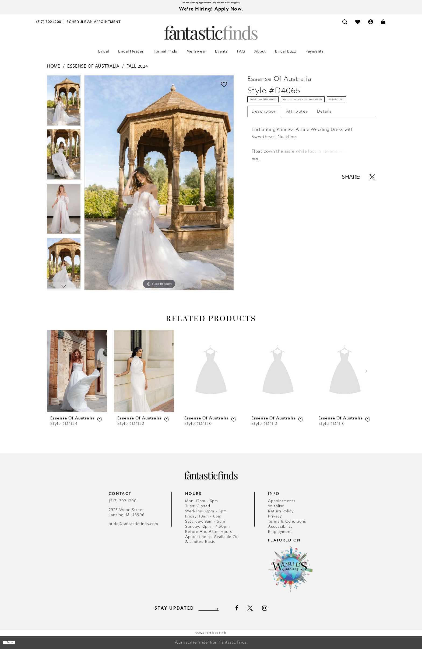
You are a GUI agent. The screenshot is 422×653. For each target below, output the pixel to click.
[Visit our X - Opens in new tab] (261, 612)
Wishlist (276, 510)
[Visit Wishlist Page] (357, 26)
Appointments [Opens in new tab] (282, 505)
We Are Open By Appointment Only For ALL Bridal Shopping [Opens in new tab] (211, 4)
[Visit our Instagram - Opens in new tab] (275, 612)
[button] (370, 26)
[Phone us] (49, 26)
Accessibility (280, 531)
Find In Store (267, 140)
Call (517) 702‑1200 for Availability (290, 124)
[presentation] (77, 375)
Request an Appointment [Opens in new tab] (280, 109)
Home (53, 70)
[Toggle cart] (383, 26)
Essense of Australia (93, 70)
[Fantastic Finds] (211, 37)
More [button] (259, 205)
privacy (185, 646)
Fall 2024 (137, 70)
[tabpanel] (63, 106)
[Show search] (345, 26)
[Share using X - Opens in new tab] (372, 224)
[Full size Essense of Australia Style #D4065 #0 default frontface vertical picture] (159, 187)
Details (324, 154)
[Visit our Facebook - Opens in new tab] (247, 612)
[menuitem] (49, 26)
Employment (280, 536)
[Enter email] (208, 612)
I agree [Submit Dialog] (15, 646)
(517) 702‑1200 (123, 505)
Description (264, 154)
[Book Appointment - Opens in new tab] (93, 26)
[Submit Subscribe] (226, 612)
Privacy (275, 520)
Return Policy (281, 515)
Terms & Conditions (287, 525)
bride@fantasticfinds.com (133, 528)
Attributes (297, 154)
